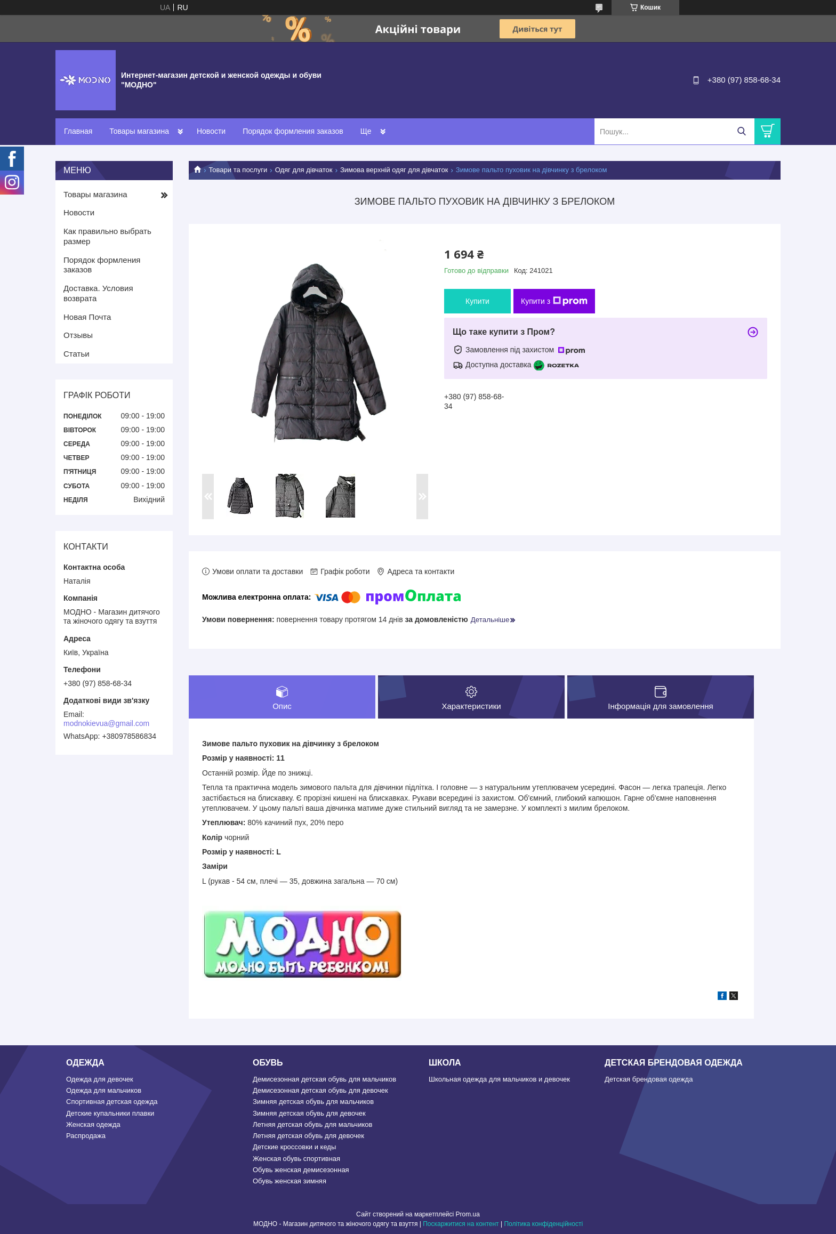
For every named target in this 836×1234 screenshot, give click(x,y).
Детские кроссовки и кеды (294, 1147)
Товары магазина (139, 131)
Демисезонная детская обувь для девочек (320, 1090)
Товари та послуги (237, 170)
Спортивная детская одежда (111, 1102)
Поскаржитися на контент (461, 1224)
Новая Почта (87, 316)
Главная (78, 131)
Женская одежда (93, 1124)
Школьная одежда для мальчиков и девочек (499, 1079)
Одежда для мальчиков (103, 1090)
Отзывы (78, 335)
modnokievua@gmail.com (106, 723)
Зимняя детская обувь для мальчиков (313, 1102)
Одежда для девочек (99, 1079)
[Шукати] (741, 131)
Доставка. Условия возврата (98, 293)
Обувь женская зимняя (289, 1181)
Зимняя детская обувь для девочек (309, 1113)
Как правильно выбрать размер (107, 236)
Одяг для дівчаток (304, 170)
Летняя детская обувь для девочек (308, 1136)
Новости (211, 131)
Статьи (76, 353)
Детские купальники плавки (110, 1113)
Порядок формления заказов (293, 131)
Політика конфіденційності (543, 1224)
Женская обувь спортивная (296, 1159)
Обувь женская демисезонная (301, 1170)
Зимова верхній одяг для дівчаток (394, 170)
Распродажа (86, 1136)
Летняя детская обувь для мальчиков (312, 1124)
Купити (477, 301)
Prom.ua (468, 1214)
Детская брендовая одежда (649, 1079)
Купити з (554, 301)
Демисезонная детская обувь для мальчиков (324, 1079)
